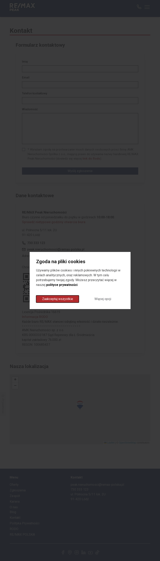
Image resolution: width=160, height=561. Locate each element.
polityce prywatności (61, 285)
